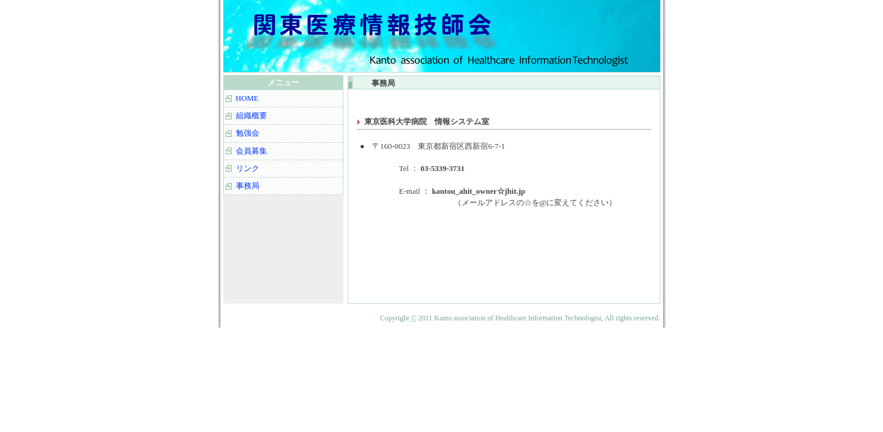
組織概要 (251, 115)
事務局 (247, 185)
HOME (247, 98)
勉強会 (247, 132)
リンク (247, 168)
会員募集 (251, 150)
